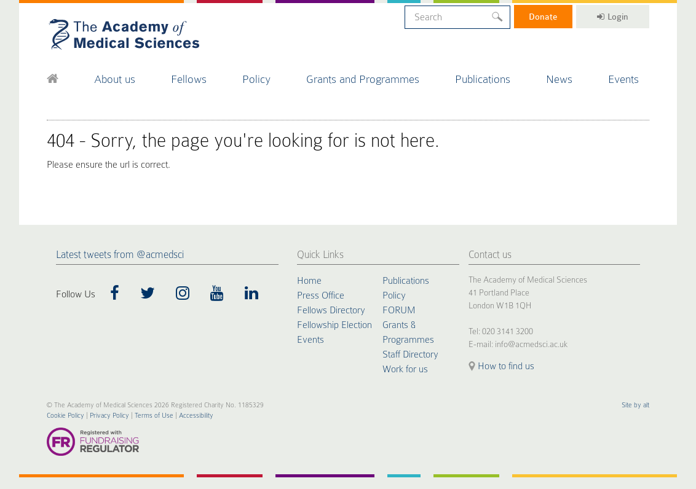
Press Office (320, 295)
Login (612, 17)
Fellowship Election (334, 325)
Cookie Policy (65, 416)
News (559, 78)
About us (114, 78)
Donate (543, 17)
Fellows (189, 78)
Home (309, 280)
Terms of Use (154, 416)
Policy (256, 78)
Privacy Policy (109, 416)
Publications (482, 78)
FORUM (398, 310)
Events (623, 78)
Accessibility (196, 416)
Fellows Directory (331, 310)
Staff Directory (410, 354)
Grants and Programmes (362, 78)
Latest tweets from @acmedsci (120, 254)
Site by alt (635, 405)
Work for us (405, 369)
